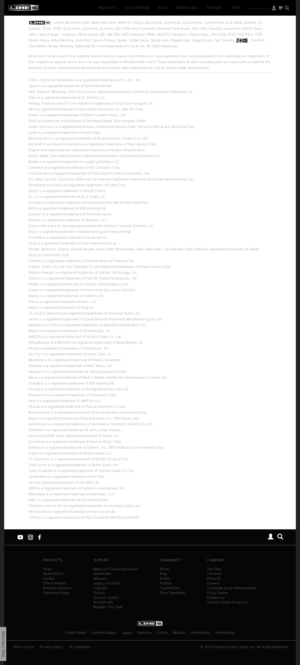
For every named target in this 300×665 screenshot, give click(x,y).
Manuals (100, 578)
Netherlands (200, 632)
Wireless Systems (57, 588)
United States (75, 632)
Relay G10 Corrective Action (115, 569)
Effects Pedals (54, 583)
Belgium (179, 632)
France (162, 632)
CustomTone (137, 8)
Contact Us (216, 597)
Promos (166, 583)
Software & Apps (56, 593)
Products (107, 8)
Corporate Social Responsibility (232, 588)
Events (165, 578)
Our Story (214, 569)
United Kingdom (104, 632)
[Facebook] (39, 537)
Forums (99, 593)
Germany (144, 632)
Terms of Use (23, 647)
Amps (47, 569)
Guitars (49, 578)
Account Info (103, 602)
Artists (165, 569)
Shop (236, 8)
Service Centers (106, 597)
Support (215, 8)
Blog (163, 8)
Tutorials (100, 588)
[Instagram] (30, 537)
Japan (127, 632)
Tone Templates (172, 593)
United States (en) (259, 8)
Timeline (214, 573)
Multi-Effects (53, 573)
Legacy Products (106, 583)
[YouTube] (20, 537)
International (225, 632)
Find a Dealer (217, 593)
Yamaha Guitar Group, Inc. (228, 602)
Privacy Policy (51, 647)
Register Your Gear (108, 607)
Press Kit (214, 578)
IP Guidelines (79, 647)
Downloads (187, 8)
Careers (213, 583)
